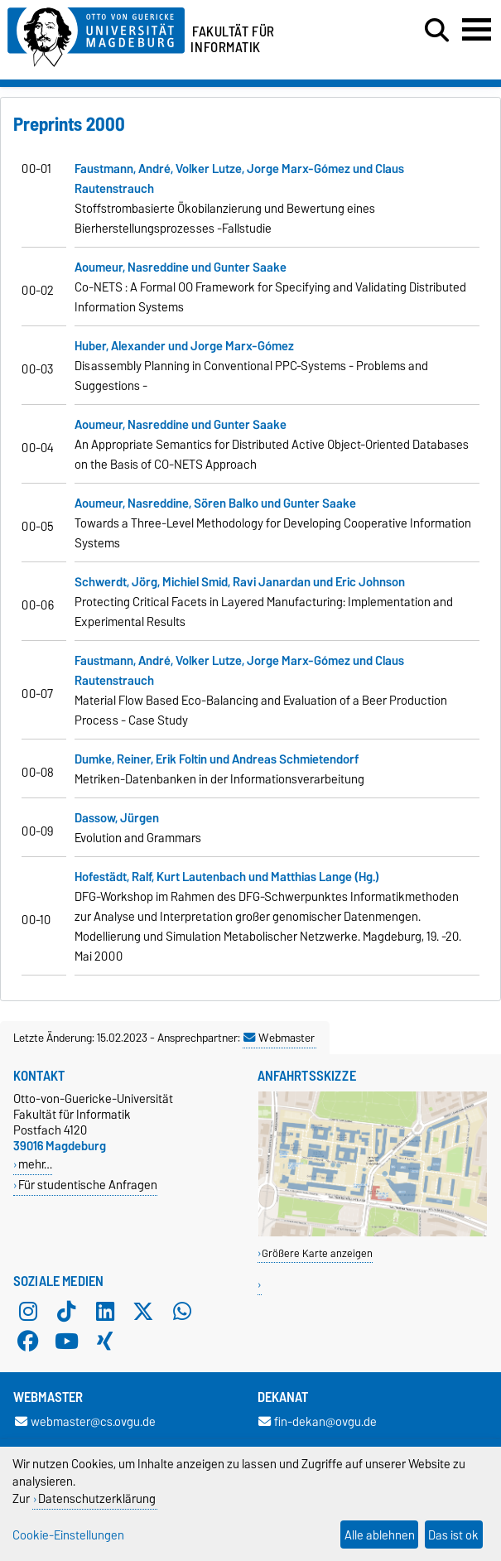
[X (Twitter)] (143, 1311)
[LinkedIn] (105, 1311)
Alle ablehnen (379, 1535)
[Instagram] (28, 1311)
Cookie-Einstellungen (68, 1535)
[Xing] (105, 1341)
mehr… (35, 1164)
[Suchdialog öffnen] (437, 31)
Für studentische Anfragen (87, 1184)
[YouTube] (66, 1341)
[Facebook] (28, 1341)
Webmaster (279, 1038)
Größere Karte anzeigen (317, 1253)
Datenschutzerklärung (97, 1498)
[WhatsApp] (182, 1311)
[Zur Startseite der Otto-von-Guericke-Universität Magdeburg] (96, 34)
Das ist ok (453, 1535)
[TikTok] (66, 1311)
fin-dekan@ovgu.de (317, 1421)
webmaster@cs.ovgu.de (85, 1421)
